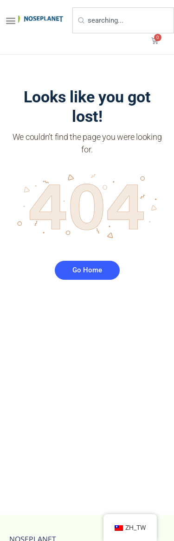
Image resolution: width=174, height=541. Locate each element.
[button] (10, 20)
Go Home (87, 270)
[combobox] (123, 20)
